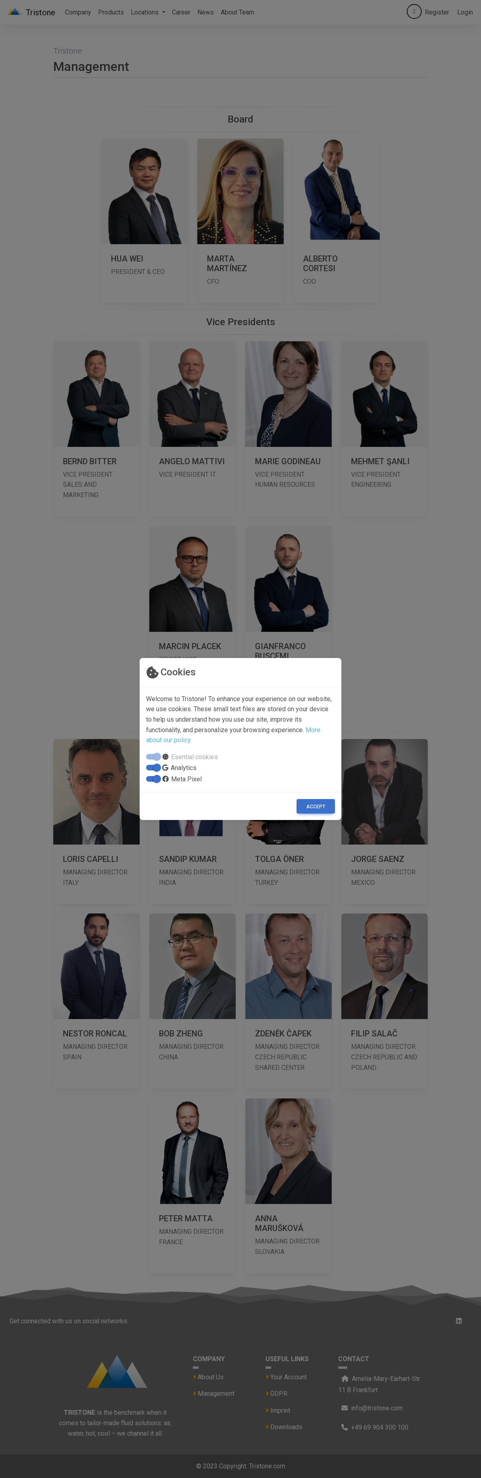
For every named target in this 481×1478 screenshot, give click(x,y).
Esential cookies (194, 757)
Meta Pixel (186, 779)
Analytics (184, 768)
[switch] (152, 767)
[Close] (316, 806)
